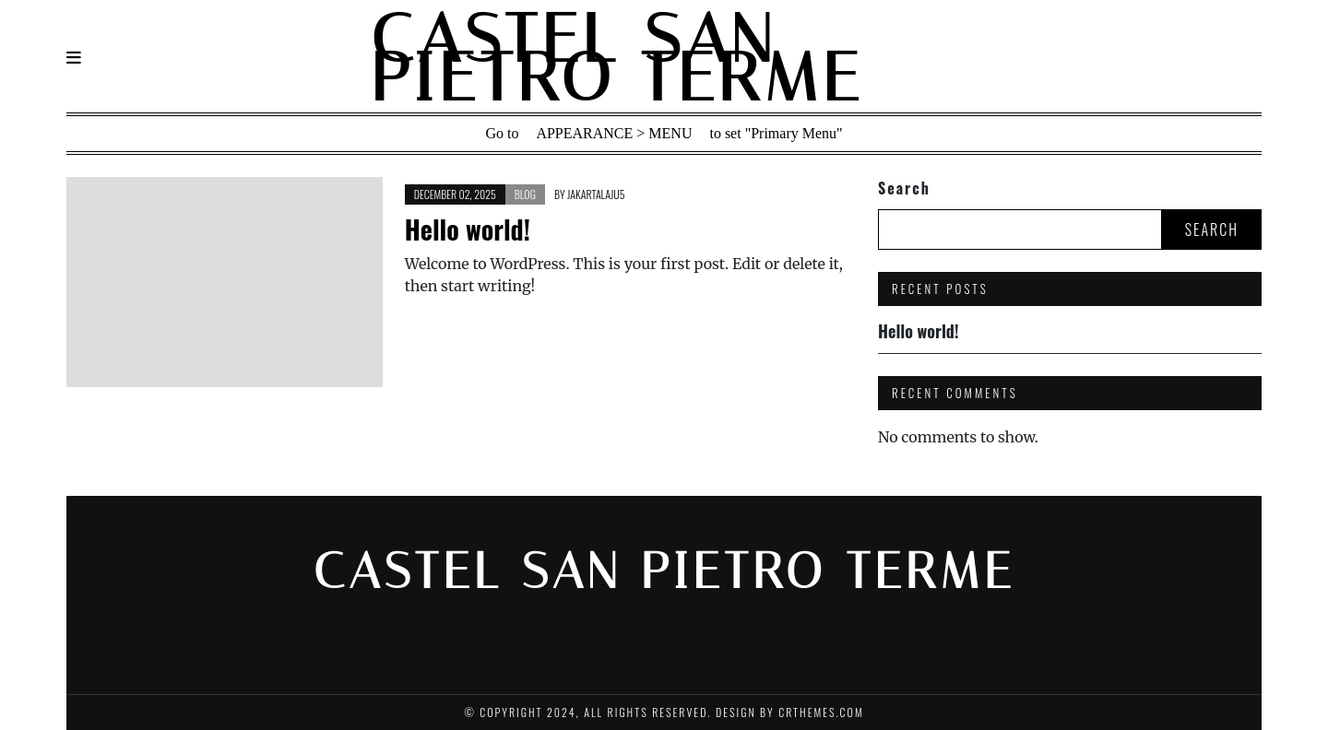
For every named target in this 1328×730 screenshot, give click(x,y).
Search (904, 188)
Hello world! (467, 229)
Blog (525, 194)
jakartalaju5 (595, 194)
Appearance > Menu (614, 133)
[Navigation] (73, 57)
